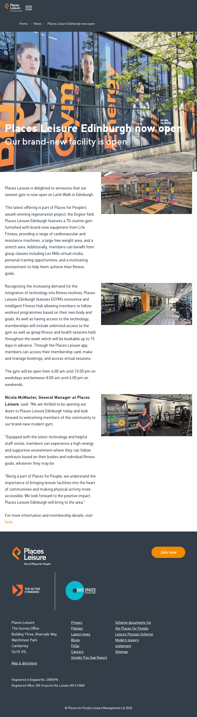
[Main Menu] (29, 8)
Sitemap (121, 651)
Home (23, 24)
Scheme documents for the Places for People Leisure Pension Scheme (134, 628)
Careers (77, 651)
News (37, 24)
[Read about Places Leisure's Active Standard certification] (33, 591)
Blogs (75, 640)
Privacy (76, 622)
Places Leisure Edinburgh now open (71, 24)
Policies (77, 628)
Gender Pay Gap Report (89, 657)
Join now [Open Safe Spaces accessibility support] (168, 552)
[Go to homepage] (13, 8)
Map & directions (24, 663)
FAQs (75, 646)
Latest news (80, 634)
